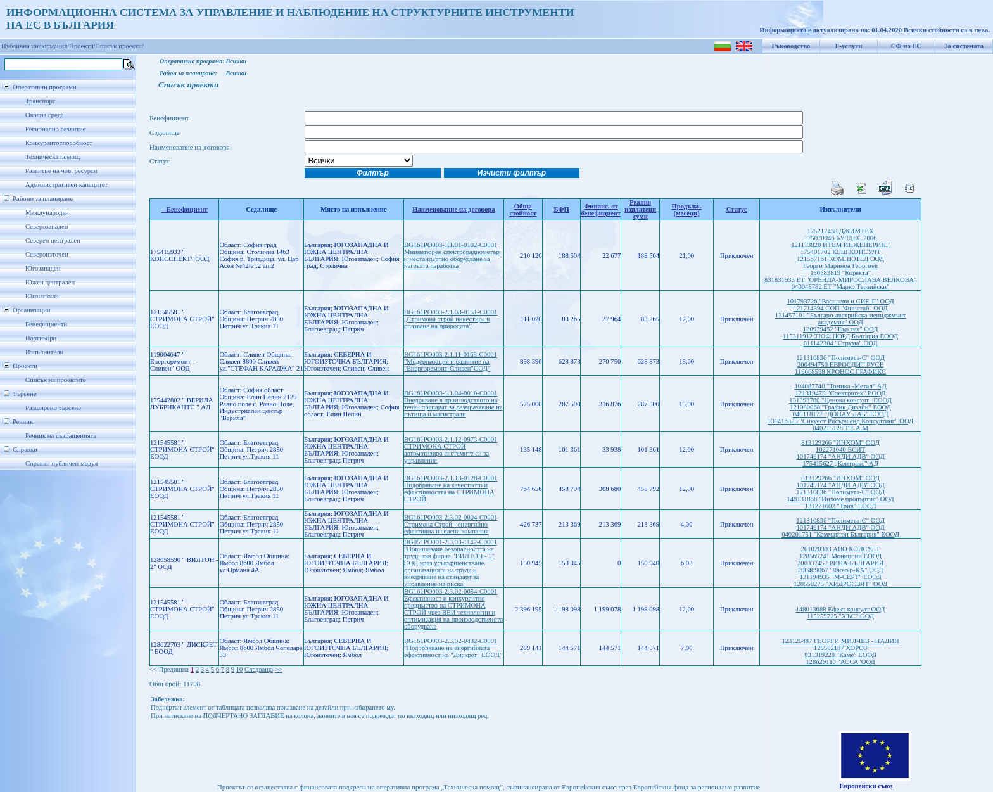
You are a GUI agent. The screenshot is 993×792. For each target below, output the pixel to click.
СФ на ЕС (906, 45)
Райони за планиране (43, 198)
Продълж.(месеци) (687, 210)
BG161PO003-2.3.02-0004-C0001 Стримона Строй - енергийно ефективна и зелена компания (450, 524)
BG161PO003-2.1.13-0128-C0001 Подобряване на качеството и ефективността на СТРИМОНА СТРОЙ (450, 488)
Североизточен (46, 254)
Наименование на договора (453, 209)
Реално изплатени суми (640, 209)
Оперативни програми (45, 87)
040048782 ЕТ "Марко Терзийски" (841, 286)
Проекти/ (82, 45)
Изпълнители (44, 351)
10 (239, 669)
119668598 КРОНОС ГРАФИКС (840, 371)
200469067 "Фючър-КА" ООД (840, 569)
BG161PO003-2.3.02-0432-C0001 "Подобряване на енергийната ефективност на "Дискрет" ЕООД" (453, 647)
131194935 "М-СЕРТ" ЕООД (840, 576)
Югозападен (42, 268)
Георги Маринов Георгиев (840, 265)
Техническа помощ (52, 156)
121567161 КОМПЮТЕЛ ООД (840, 258)
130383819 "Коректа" (840, 272)
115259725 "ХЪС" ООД (840, 616)
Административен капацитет (66, 184)
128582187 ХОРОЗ (841, 647)
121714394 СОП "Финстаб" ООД (841, 308)
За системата (964, 45)
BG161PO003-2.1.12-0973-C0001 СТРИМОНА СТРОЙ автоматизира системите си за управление (450, 450)
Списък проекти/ (120, 45)
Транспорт (40, 101)
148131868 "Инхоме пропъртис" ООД (840, 498)
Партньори (40, 338)
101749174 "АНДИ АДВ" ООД (840, 456)
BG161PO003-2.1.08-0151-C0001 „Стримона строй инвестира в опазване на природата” (450, 319)
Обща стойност (522, 210)
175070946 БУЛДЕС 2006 (840, 237)
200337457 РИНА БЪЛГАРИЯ (840, 562)
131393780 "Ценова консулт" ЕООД (840, 400)
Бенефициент (184, 209)
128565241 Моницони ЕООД (840, 555)
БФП (561, 209)
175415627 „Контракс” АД (840, 463)
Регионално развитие (55, 128)
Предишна (174, 669)
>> (278, 669)
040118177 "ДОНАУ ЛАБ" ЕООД (841, 414)
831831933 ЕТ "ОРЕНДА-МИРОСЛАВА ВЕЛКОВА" (840, 279)
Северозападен (46, 226)
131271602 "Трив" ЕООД (840, 505)
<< (153, 669)
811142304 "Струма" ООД (841, 343)
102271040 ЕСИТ (840, 449)
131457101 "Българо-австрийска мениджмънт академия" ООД (840, 319)
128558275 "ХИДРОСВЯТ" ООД (840, 583)
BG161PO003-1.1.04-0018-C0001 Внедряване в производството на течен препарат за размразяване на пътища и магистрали (453, 404)
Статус (736, 209)
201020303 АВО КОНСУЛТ (840, 549)
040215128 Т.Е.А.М (840, 428)
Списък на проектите (55, 379)
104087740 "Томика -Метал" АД (841, 386)
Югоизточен (43, 296)
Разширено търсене (53, 407)
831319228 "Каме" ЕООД (840, 654)
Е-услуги (849, 45)
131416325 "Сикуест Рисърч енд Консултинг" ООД (840, 421)
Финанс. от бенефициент (601, 210)
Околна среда (44, 115)
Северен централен (52, 240)
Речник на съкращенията (60, 435)
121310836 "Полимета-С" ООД (840, 357)
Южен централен (50, 282)
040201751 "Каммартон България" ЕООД (840, 534)
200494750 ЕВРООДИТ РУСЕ (840, 364)
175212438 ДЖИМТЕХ (840, 230)
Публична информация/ (35, 45)
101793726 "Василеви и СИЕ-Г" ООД (840, 301)
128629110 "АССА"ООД (840, 661)
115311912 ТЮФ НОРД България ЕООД (840, 336)
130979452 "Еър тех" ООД (840, 329)
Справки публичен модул (61, 463)
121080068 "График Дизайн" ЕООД (840, 407)
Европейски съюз (865, 785)
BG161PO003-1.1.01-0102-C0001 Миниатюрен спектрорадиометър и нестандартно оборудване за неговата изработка (452, 255)
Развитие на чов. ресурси (61, 170)
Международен (47, 212)
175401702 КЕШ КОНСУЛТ (840, 251)
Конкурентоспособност (58, 142)
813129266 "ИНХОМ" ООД (840, 442)
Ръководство (791, 45)
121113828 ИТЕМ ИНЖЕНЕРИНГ (840, 244)
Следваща (258, 669)
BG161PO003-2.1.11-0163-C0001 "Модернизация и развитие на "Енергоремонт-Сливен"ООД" (450, 361)
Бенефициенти (46, 324)
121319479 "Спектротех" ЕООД (840, 393)
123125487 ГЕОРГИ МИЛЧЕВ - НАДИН (840, 640)
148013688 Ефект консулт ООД (840, 609)
